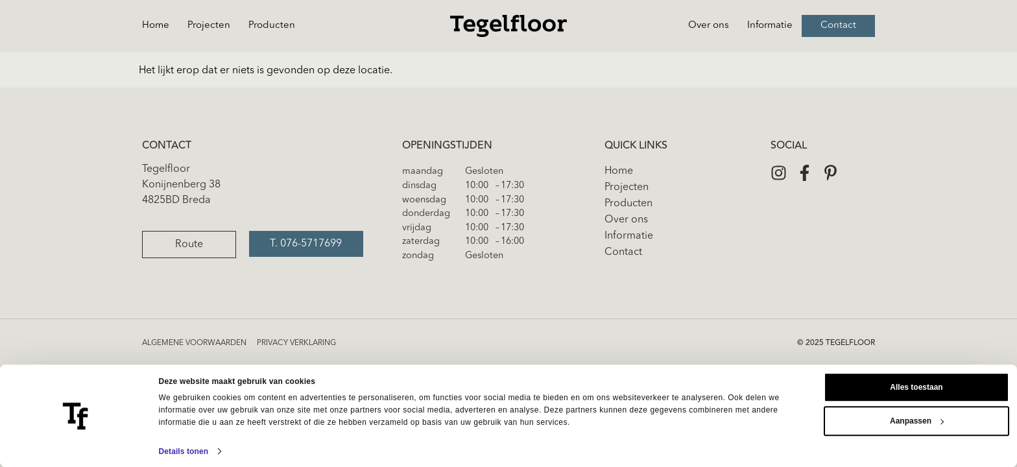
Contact (838, 25)
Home (155, 25)
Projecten (208, 25)
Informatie (770, 25)
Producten (271, 25)
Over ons (708, 25)
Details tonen (184, 451)
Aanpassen (917, 420)
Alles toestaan (916, 387)
